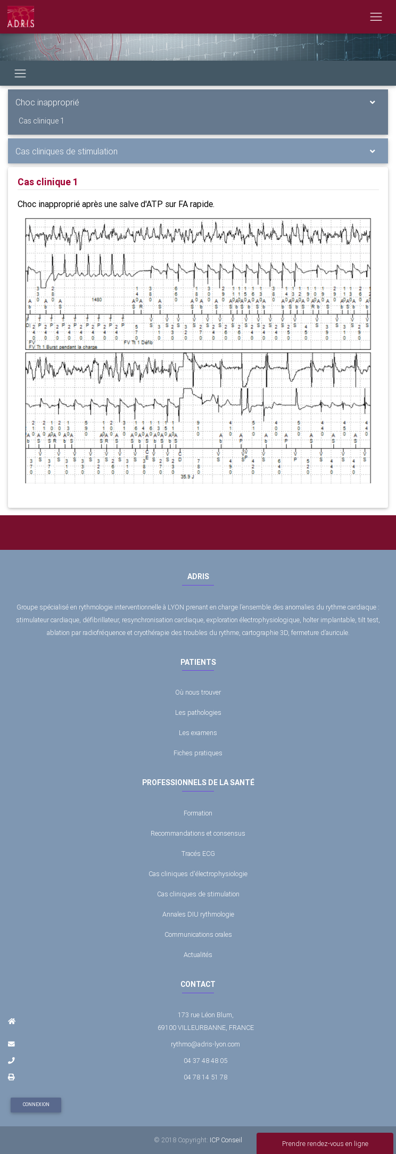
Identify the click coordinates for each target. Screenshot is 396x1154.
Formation (198, 813)
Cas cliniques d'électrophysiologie (198, 873)
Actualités (198, 954)
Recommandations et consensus (198, 833)
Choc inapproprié (47, 102)
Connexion (36, 1104)
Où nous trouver (198, 692)
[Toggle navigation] (376, 17)
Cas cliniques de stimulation (66, 151)
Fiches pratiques (198, 752)
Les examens (198, 732)
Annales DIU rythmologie (198, 914)
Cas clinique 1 (41, 121)
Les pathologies (198, 712)
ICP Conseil (226, 1139)
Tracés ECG (198, 853)
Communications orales (198, 934)
